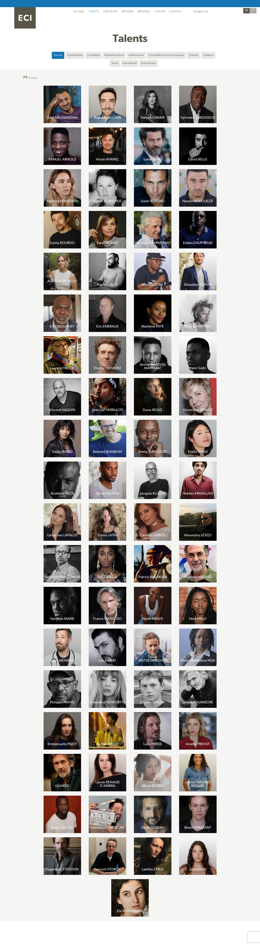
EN (253, 10)
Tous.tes (58, 55)
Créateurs (110, 11)
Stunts (114, 63)
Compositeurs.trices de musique (166, 55)
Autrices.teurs (136, 55)
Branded (144, 11)
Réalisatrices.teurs (114, 55)
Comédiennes (75, 55)
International (129, 63)
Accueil (78, 11)
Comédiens (93, 55)
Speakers (127, 11)
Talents (93, 11)
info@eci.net (200, 11)
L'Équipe (159, 11)
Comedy (193, 55)
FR (246, 10)
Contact (175, 11)
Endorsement (148, 63)
